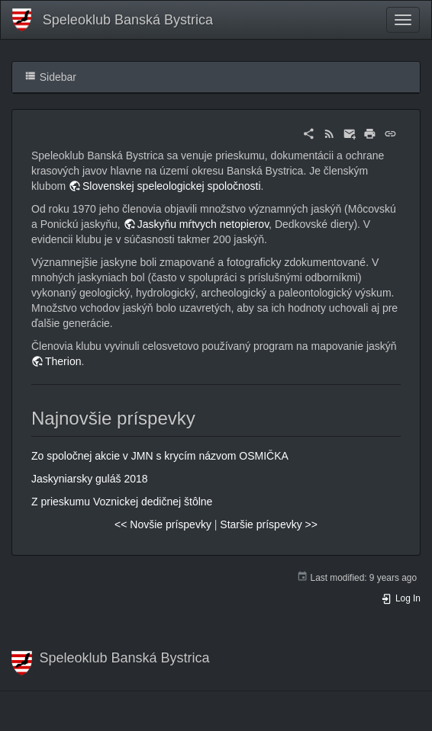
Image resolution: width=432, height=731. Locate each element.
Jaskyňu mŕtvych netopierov (203, 224)
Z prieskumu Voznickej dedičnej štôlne (121, 501)
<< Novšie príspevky (162, 524)
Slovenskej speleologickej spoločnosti (171, 186)
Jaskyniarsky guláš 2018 (89, 479)
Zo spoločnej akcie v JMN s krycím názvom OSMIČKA (160, 456)
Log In (401, 598)
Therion (63, 361)
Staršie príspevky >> (269, 524)
